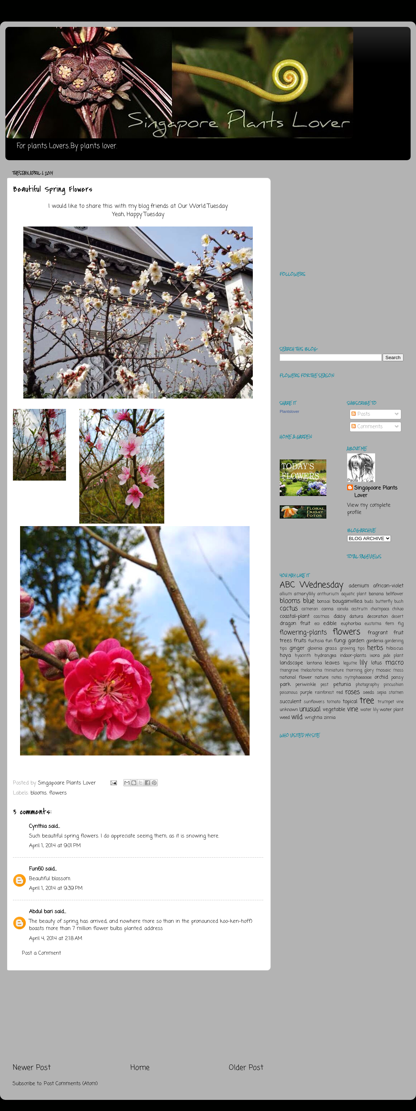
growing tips (352, 648)
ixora (375, 655)
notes (337, 677)
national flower (296, 677)
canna (327, 609)
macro (394, 662)
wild (297, 717)
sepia (381, 693)
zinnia (330, 717)
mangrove (289, 670)
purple (306, 692)
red (339, 692)
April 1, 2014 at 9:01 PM (55, 846)
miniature (334, 670)
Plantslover (289, 411)
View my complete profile (369, 508)
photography (367, 685)
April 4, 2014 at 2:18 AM (55, 939)
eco (317, 624)
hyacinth (303, 656)
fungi (340, 641)
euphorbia (351, 623)
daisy (340, 616)
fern (389, 623)
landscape (291, 663)
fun (328, 641)
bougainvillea (347, 601)
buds (368, 602)
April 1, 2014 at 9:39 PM (55, 888)
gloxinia (314, 648)
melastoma (311, 670)
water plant (391, 709)
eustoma (373, 624)
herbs (375, 648)
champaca (380, 609)
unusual (310, 709)
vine (352, 709)
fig (400, 623)
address (153, 929)
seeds (368, 692)
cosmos (321, 616)
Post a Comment (41, 953)
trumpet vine (390, 702)
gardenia (374, 641)
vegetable (334, 710)
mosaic (383, 670)
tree (367, 701)
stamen (396, 693)
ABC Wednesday (311, 585)
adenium (359, 586)
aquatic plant (354, 594)
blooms (38, 793)
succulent (290, 702)
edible (330, 624)
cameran (310, 609)
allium (286, 594)
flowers (58, 793)
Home (140, 1067)
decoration (377, 616)
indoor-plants (353, 655)
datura (356, 616)
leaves (332, 663)
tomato (333, 702)
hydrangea (325, 655)
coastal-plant (294, 616)
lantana (314, 663)
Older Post (246, 1067)
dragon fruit (295, 624)
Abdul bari (41, 912)
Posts (360, 414)
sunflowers (314, 702)
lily (363, 662)
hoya (285, 655)
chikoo (397, 609)
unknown (289, 709)
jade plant (393, 656)
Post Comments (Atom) (71, 1084)
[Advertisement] (138, 1017)
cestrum (359, 609)
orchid (381, 677)
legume (350, 663)
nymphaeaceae (358, 677)
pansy (397, 677)
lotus (376, 663)
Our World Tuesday (203, 206)
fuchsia (316, 641)
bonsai (323, 601)
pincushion (393, 685)
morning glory (360, 670)
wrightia (313, 717)
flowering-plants (303, 632)
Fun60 (36, 869)
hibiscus (394, 648)
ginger (296, 648)
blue (309, 601)
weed (285, 717)
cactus (289, 608)
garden (356, 641)
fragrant (378, 633)
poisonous (289, 693)
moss (398, 670)
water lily (369, 710)
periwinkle (306, 684)
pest (324, 685)
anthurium (328, 594)
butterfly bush (389, 602)
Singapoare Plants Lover (375, 492)
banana (376, 594)
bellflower (394, 594)
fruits (300, 641)
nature (321, 677)
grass (331, 648)
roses (352, 692)
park (285, 684)
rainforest (324, 693)
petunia (342, 684)
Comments (367, 427)
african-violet (388, 586)
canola (342, 609)
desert (397, 617)
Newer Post (32, 1067)
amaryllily (304, 594)
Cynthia (38, 826)
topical (350, 702)
